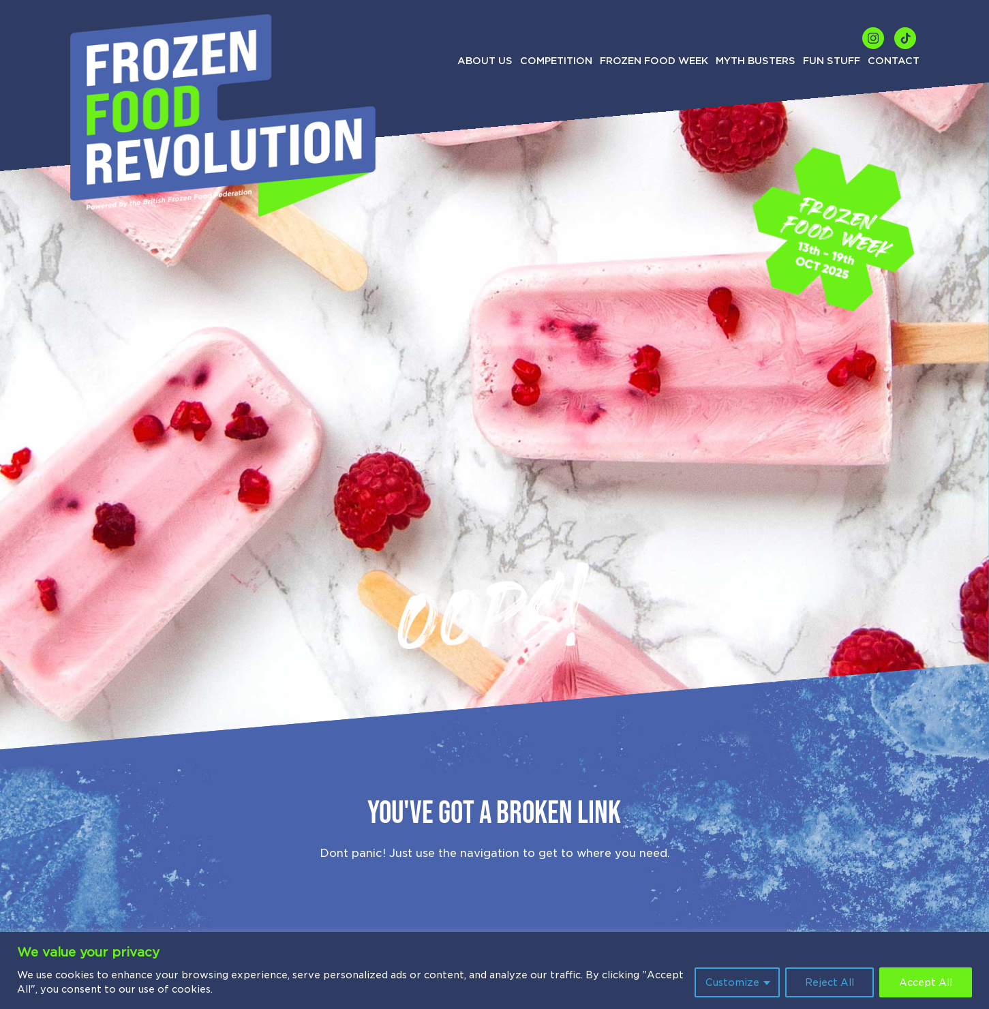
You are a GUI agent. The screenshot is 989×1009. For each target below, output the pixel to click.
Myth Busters (755, 60)
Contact (893, 60)
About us (485, 60)
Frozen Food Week (654, 60)
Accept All (925, 982)
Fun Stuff (831, 60)
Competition (556, 60)
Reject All (829, 982)
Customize (732, 982)
